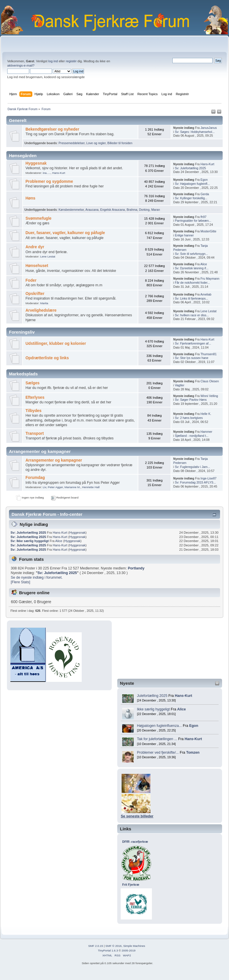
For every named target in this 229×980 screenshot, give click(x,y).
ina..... (47, 172)
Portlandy (136, 568)
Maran (155, 209)
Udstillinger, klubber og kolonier (55, 343)
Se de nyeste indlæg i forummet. (37, 577)
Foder (30, 280)
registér (71, 61)
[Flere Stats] (20, 582)
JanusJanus (208, 127)
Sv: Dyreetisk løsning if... (191, 268)
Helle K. (205, 413)
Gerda (204, 194)
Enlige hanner (184, 235)
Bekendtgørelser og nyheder (52, 129)
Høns (30, 198)
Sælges (32, 383)
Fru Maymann (209, 278)
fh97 (203, 217)
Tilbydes (33, 411)
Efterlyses (34, 397)
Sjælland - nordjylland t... (191, 435)
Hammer (206, 431)
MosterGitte (208, 231)
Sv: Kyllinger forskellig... (191, 198)
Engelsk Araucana (112, 209)
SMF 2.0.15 (95, 945)
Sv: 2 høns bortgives (189, 418)
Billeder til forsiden (120, 143)
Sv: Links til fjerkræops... (191, 298)
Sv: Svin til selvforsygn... (191, 253)
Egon (193, 726)
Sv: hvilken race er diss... (192, 315)
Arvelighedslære (41, 310)
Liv (44, 487)
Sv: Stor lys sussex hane (191, 358)
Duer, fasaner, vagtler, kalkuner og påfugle (65, 233)
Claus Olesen (209, 381)
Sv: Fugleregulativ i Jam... (192, 467)
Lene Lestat (47, 256)
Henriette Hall (90, 487)
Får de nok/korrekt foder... (192, 282)
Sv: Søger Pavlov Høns (190, 399)
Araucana (91, 209)
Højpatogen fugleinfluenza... (159, 726)
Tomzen (193, 752)
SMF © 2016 (113, 945)
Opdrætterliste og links (47, 358)
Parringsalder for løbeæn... (193, 220)
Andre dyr (34, 247)
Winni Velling (209, 396)
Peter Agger (55, 487)
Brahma (131, 209)
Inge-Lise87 (208, 478)
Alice (181, 709)
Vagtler (179, 385)
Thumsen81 (208, 354)
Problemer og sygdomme (49, 181)
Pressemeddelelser (72, 143)
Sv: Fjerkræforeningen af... (193, 343)
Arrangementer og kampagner (53, 460)
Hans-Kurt (183, 696)
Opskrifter (34, 293)
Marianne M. (72, 487)
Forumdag (35, 477)
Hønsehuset (36, 266)
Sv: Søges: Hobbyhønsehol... (195, 131)
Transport (34, 433)
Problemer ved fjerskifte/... (158, 752)
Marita (44, 303)
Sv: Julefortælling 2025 (190, 168)
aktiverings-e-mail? (20, 65)
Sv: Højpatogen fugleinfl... (192, 183)
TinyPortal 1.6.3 (108, 950)
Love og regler (96, 143)
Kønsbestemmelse (71, 209)
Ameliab (205, 294)
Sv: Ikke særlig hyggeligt (30, 541)
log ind (53, 61)
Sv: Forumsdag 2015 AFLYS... (195, 482)
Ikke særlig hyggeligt (153, 709)
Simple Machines (134, 945)
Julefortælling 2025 (152, 696)
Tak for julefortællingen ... (157, 739)
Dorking (144, 209)
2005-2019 (128, 950)
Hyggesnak (35, 163)
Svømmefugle (38, 218)
